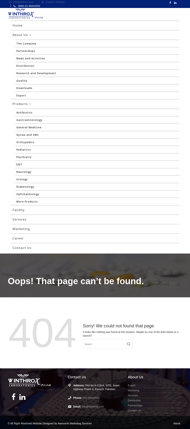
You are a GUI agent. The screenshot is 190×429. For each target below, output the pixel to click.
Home (17, 25)
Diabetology (25, 186)
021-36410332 (91, 397)
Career (18, 238)
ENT (19, 164)
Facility (18, 210)
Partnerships (25, 51)
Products (20, 104)
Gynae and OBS (27, 135)
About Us (20, 35)
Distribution (25, 66)
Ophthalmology (27, 194)
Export (21, 95)
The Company (26, 43)
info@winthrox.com (93, 406)
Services (19, 219)
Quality (21, 80)
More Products (27, 201)
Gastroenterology (29, 120)
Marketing (21, 229)
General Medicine (29, 127)
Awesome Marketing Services (75, 423)
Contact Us (22, 248)
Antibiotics (24, 112)
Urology (22, 179)
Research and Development (36, 73)
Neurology (24, 172)
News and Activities (30, 58)
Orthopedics (25, 142)
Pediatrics (23, 149)
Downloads (24, 88)
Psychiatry (24, 157)
